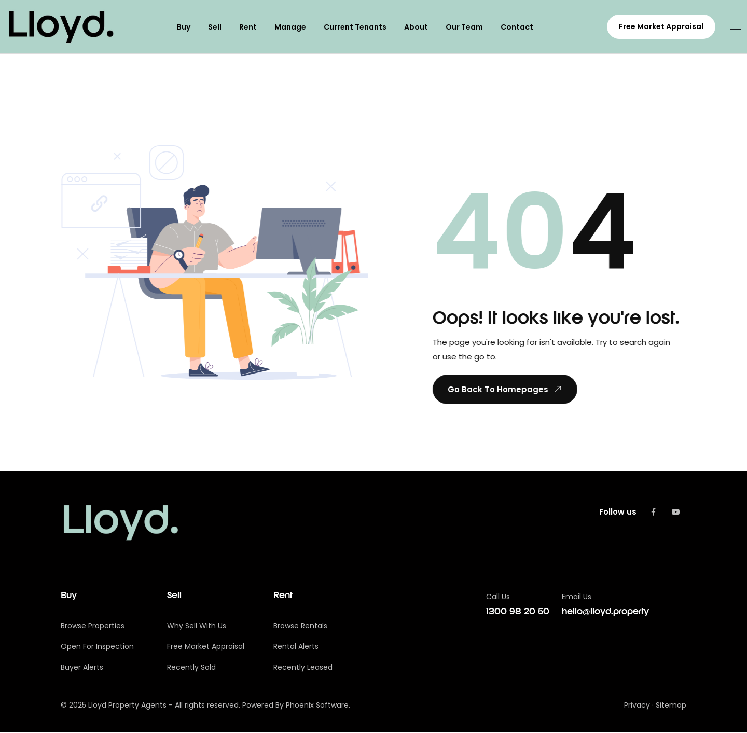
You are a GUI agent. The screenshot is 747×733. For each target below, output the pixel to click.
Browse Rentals (300, 626)
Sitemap (671, 705)
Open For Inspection (97, 647)
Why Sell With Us (196, 626)
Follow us (618, 512)
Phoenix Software (317, 705)
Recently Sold (191, 667)
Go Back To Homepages (505, 389)
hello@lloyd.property (605, 612)
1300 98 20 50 (517, 612)
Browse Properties (93, 626)
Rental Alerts (296, 647)
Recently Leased (303, 667)
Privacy (637, 705)
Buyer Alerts (82, 667)
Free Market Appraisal (661, 26)
